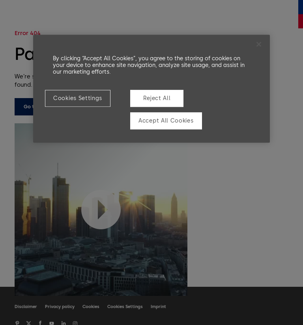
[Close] (258, 44)
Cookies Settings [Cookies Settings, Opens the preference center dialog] (77, 98)
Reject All (157, 98)
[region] (151, 89)
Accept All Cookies (166, 121)
